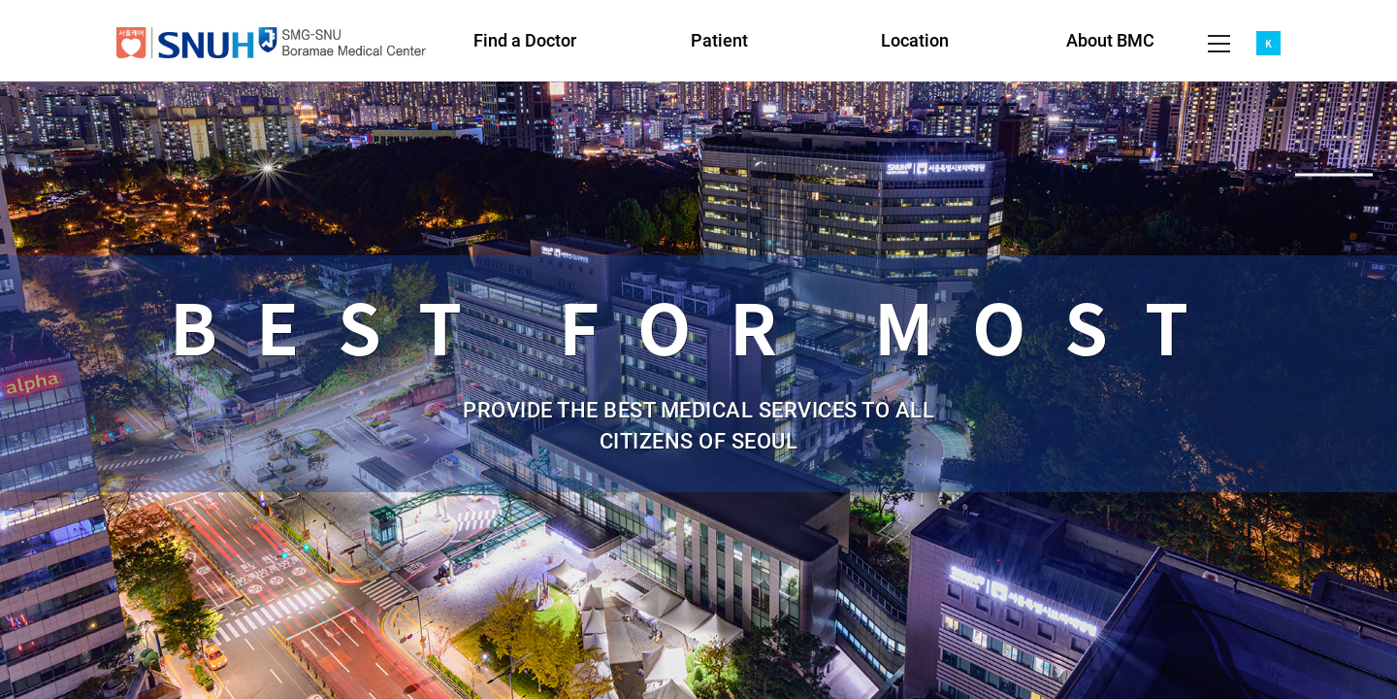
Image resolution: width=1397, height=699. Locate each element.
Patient (719, 40)
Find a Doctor (524, 40)
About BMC (1110, 40)
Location (915, 40)
